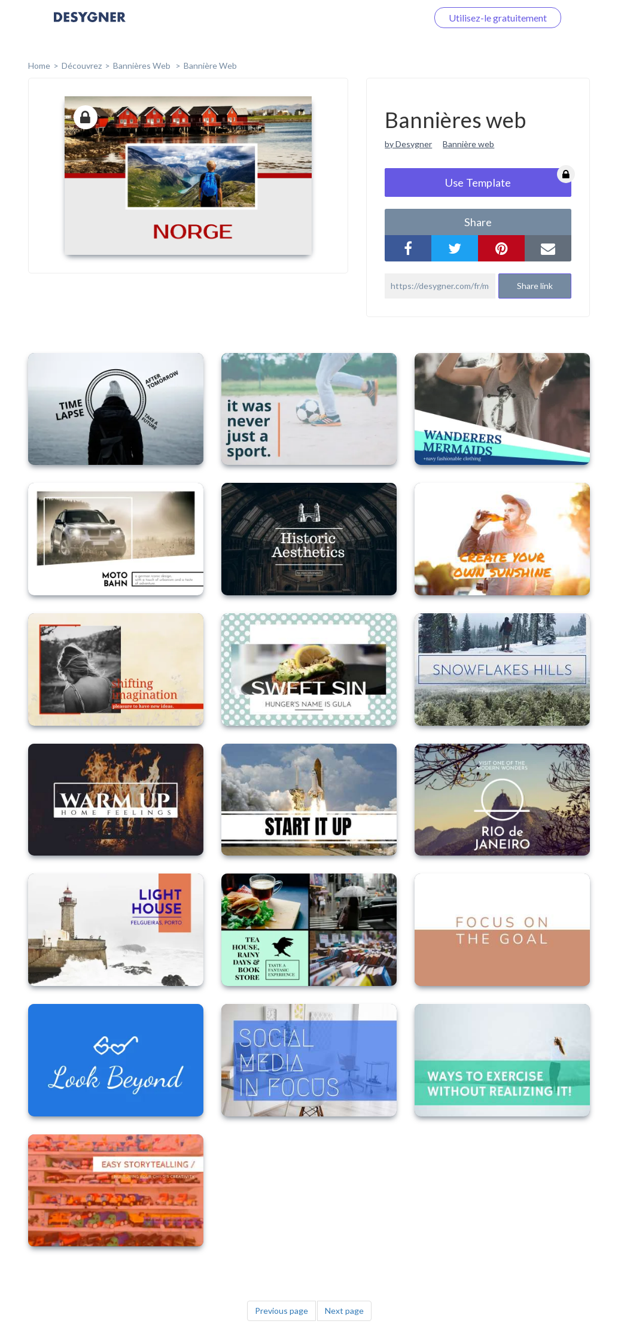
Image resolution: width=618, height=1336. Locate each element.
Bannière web (210, 65)
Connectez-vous (379, 18)
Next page (344, 1310)
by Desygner (408, 144)
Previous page (281, 1310)
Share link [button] (535, 286)
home (39, 65)
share (478, 222)
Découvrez (82, 65)
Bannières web (142, 65)
